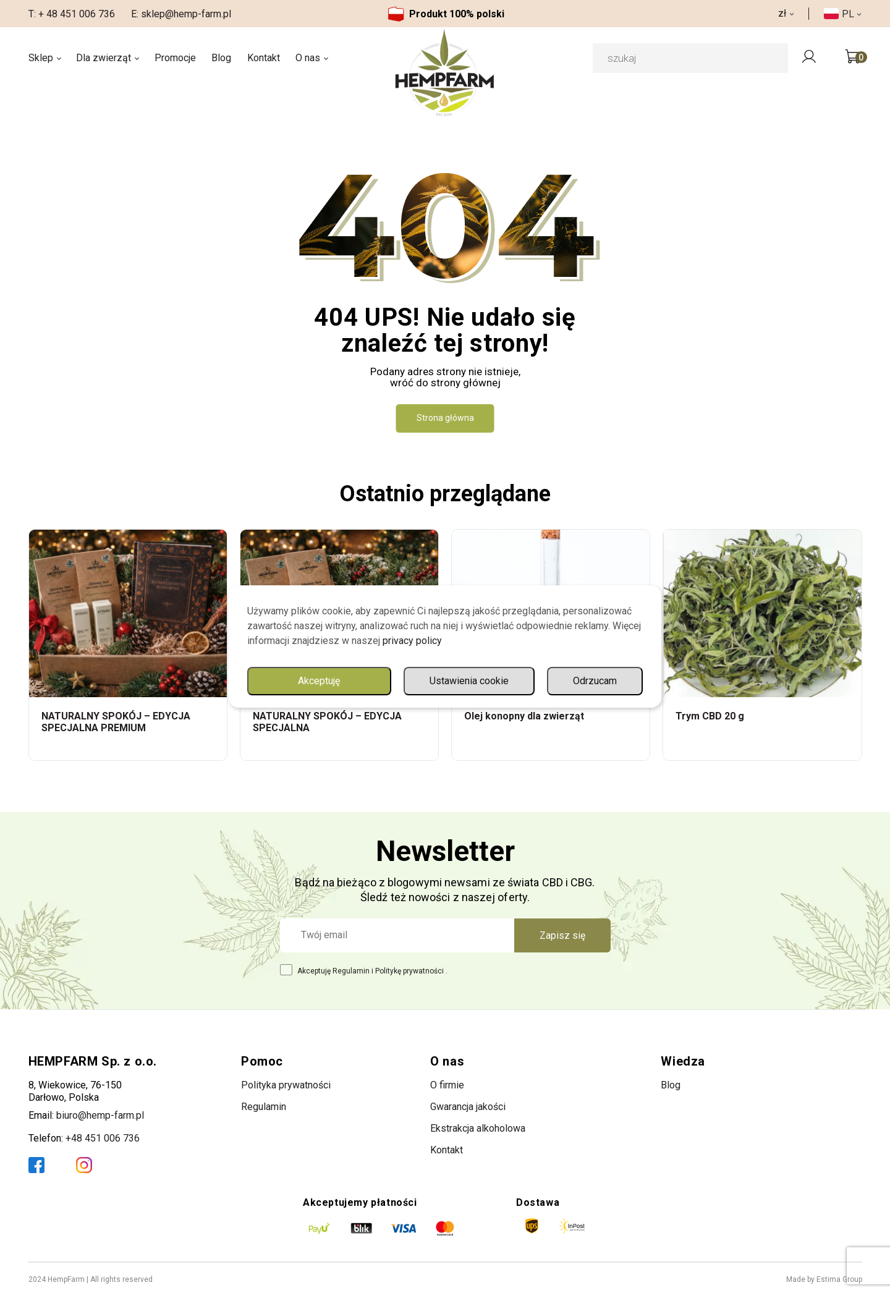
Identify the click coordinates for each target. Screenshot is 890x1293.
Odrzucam (595, 681)
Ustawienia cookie (469, 681)
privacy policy (412, 640)
